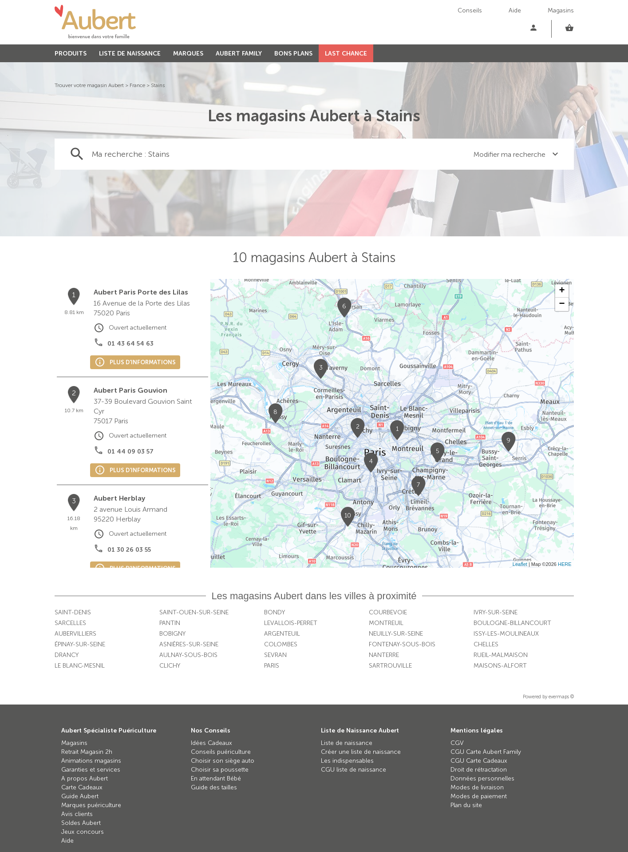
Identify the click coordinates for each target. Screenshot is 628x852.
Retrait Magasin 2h (86, 752)
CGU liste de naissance (353, 769)
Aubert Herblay (119, 498)
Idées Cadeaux (211, 743)
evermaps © (561, 697)
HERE (565, 564)
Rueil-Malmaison (501, 655)
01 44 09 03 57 (130, 451)
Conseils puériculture (221, 752)
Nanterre (384, 655)
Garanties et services (90, 769)
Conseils (470, 10)
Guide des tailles (214, 787)
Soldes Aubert (81, 823)
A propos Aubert (84, 778)
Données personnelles (482, 778)
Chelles (486, 644)
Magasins (561, 10)
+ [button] (562, 291)
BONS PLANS (293, 53)
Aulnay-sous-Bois (188, 655)
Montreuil (386, 623)
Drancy (67, 655)
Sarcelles (70, 623)
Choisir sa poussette (220, 769)
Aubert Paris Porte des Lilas (141, 292)
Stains (158, 85)
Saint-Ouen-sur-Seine (194, 612)
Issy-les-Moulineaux (506, 633)
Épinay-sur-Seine (80, 644)
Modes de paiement (478, 796)
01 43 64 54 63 (130, 343)
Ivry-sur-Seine (495, 612)
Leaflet (520, 564)
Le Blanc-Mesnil (80, 665)
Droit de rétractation (478, 769)
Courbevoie (388, 612)
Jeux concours (82, 832)
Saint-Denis (73, 612)
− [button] (562, 304)
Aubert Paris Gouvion (130, 390)
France (137, 85)
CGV (457, 743)
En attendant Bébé (216, 778)
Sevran (275, 655)
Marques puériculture (91, 805)
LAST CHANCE (346, 53)
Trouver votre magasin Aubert (89, 85)
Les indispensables (347, 760)
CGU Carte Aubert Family (485, 752)
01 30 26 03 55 (129, 549)
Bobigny (172, 633)
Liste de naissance (346, 743)
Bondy (274, 612)
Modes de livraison (477, 787)
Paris (271, 665)
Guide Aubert (80, 796)
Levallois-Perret (290, 623)
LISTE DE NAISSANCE (130, 53)
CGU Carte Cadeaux (478, 760)
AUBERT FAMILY (239, 53)
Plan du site (466, 805)
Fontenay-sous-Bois (402, 644)
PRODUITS (71, 53)
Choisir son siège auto (222, 760)
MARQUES (188, 53)
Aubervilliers (75, 633)
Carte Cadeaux (82, 787)
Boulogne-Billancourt (512, 623)
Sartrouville (390, 665)
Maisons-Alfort (500, 665)
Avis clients (77, 814)
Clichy (169, 665)
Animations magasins (91, 760)
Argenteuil (282, 633)
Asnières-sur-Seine (188, 644)
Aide (515, 10)
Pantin (169, 623)
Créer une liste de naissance (361, 752)
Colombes (280, 644)
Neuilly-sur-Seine (396, 633)
